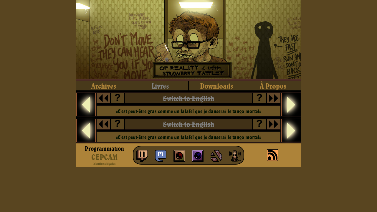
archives (103, 85)
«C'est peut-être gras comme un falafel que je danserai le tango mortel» (188, 111)
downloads (216, 85)
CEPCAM (104, 157)
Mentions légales (104, 164)
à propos (273, 85)
